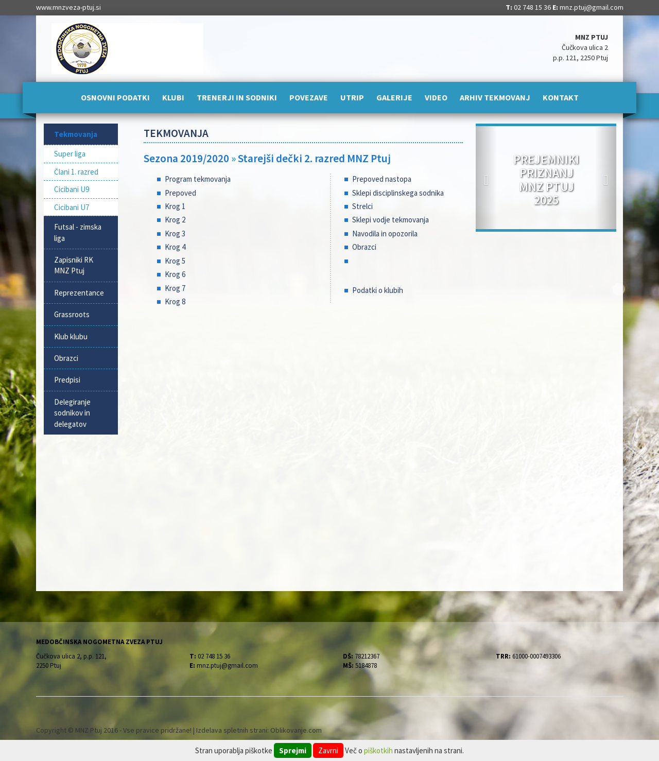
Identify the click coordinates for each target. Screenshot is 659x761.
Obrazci (364, 247)
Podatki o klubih (377, 290)
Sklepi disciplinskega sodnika (398, 193)
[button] (486, 177)
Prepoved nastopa (381, 179)
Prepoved (180, 193)
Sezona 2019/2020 (186, 158)
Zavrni (328, 750)
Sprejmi (292, 750)
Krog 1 (175, 206)
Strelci (362, 206)
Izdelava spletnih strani (231, 730)
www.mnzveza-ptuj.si (68, 7)
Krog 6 (175, 274)
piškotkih (378, 750)
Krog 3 (175, 233)
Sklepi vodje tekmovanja (390, 219)
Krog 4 (175, 247)
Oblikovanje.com (296, 730)
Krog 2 (175, 219)
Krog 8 (175, 301)
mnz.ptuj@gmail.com (591, 7)
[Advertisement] (303, 397)
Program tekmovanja (198, 179)
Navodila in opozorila (385, 233)
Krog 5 (175, 261)
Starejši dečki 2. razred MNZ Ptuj (314, 158)
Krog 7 (175, 288)
